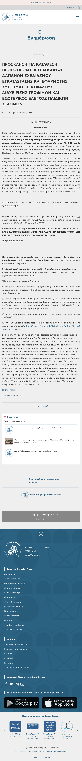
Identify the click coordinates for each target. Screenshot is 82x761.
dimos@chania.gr (32, 555)
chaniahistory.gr (11, 616)
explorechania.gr (12, 593)
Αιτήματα (70, 8)
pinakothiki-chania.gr (14, 606)
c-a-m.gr (8, 620)
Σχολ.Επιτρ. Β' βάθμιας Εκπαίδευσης (49, 730)
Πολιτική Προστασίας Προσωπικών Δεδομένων (48, 751)
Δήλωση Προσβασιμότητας (16, 668)
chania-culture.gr (12, 579)
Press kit (8, 654)
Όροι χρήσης (20, 751)
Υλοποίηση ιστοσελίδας (41, 757)
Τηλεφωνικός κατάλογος (15, 644)
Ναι (37, 519)
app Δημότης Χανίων (14, 625)
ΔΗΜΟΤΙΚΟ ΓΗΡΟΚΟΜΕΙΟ (15, 729)
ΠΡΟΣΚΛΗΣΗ (9, 390)
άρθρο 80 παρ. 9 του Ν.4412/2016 (41, 326)
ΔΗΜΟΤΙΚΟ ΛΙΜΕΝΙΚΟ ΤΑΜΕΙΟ (67, 730)
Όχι (45, 519)
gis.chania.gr (10, 574)
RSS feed (8, 658)
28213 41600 (30, 551)
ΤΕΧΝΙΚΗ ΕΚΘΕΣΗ (12, 395)
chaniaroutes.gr (11, 597)
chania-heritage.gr (13, 602)
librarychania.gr (11, 611)
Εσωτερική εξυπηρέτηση (15, 649)
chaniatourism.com (13, 588)
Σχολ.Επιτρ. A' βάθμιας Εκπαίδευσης (32, 730)
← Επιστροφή (41, 406)
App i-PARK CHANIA (13, 630)
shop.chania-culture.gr (14, 583)
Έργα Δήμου (10, 663)
